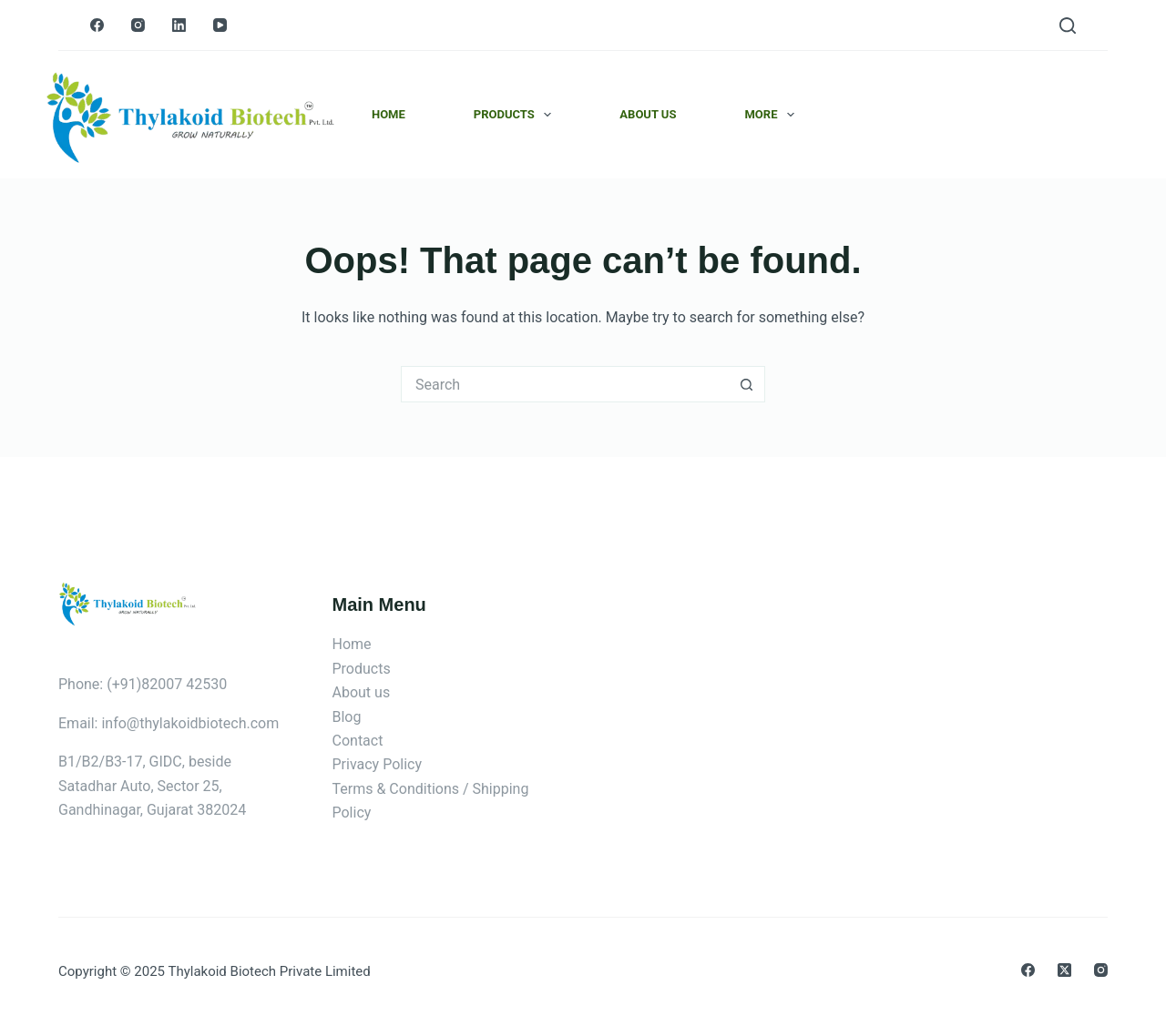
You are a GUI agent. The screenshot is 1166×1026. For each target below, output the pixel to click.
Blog (347, 717)
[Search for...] (565, 384)
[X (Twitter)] (1064, 970)
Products (516, 115)
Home (388, 114)
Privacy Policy (377, 764)
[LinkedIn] (179, 25)
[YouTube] (220, 25)
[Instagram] (138, 25)
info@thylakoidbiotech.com (190, 723)
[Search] (1067, 25)
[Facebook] (97, 25)
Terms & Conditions (396, 788)
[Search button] (747, 384)
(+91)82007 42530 (167, 684)
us (382, 692)
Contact (358, 740)
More (773, 115)
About (353, 692)
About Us (647, 114)
